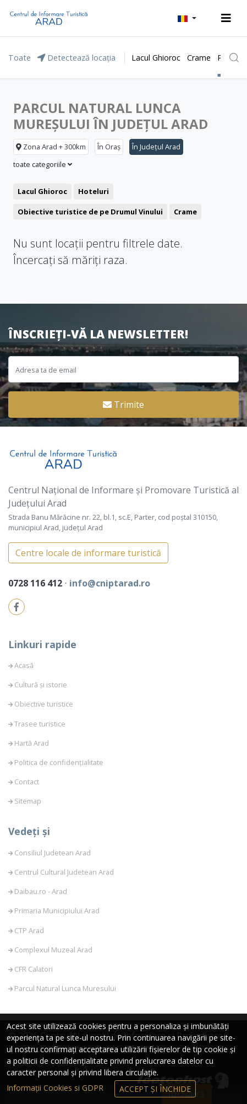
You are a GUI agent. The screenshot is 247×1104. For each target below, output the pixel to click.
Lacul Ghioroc (155, 57)
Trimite (123, 404)
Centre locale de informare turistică (88, 553)
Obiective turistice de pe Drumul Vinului (90, 212)
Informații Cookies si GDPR (56, 1088)
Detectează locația (76, 57)
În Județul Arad (156, 147)
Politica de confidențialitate (58, 762)
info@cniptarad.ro (109, 583)
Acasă (24, 665)
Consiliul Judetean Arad (52, 853)
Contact (26, 782)
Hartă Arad (31, 743)
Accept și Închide (155, 1089)
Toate (19, 57)
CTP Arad (29, 930)
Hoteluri (93, 191)
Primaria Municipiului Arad (57, 910)
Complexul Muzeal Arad (53, 950)
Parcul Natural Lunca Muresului (65, 988)
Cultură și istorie (40, 685)
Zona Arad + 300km (51, 147)
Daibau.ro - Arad (40, 891)
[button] (187, 18)
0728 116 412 (36, 583)
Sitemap (27, 801)
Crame (199, 57)
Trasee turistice (39, 724)
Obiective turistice (43, 704)
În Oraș (108, 147)
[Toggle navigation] (226, 18)
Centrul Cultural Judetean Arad (64, 872)
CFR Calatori (33, 969)
